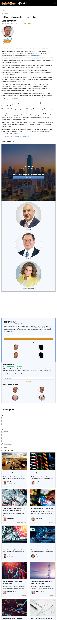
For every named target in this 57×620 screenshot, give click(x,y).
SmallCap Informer (35, 55)
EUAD (21, 522)
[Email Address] (28, 336)
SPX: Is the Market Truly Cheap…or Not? (42, 508)
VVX (53, 595)
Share (3, 11)
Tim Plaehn (39, 555)
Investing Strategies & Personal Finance (13, 441)
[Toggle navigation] (54, 3)
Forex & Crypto (7, 435)
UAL (23, 486)
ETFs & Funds (7, 431)
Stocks (5, 447)
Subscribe (28, 339)
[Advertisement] (28, 304)
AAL (18, 486)
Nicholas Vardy (40, 591)
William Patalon (11, 555)
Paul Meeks (28, 258)
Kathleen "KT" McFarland (28, 288)
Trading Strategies (8, 450)
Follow (7, 41)
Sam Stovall (39, 482)
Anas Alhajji (28, 229)
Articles (5, 417)
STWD (53, 559)
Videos (5, 421)
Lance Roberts (11, 591)
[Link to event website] (28, 172)
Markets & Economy (8, 444)
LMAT (29, 23)
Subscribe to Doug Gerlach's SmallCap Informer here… (15, 136)
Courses (6, 424)
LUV (21, 486)
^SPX (53, 522)
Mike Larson (10, 482)
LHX (25, 559)
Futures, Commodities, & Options (11, 438)
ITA (23, 522)
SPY (25, 486)
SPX (53, 486)
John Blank (39, 518)
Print (9, 11)
